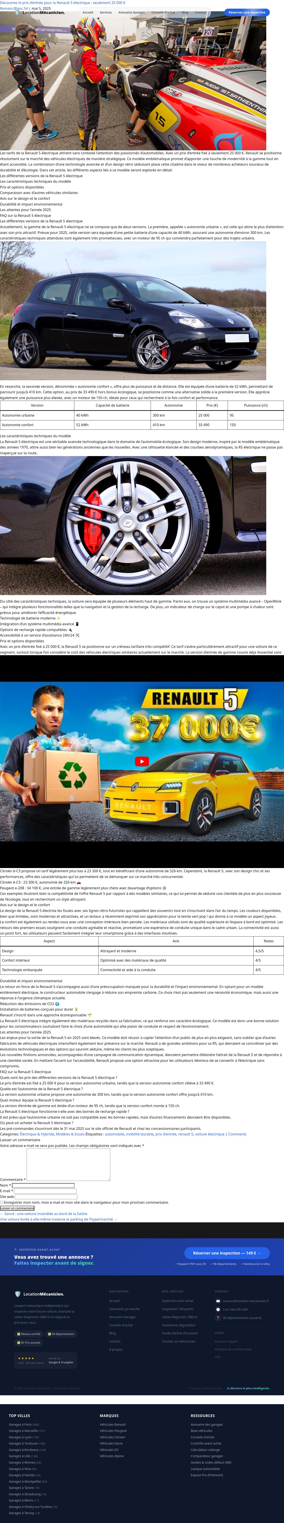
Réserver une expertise (247, 12)
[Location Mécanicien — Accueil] (39, 12)
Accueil (88, 12)
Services (106, 12)
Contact (201, 12)
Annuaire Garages (131, 12)
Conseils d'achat (163, 12)
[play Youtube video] (142, 761)
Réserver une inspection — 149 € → (227, 1253)
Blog (185, 12)
